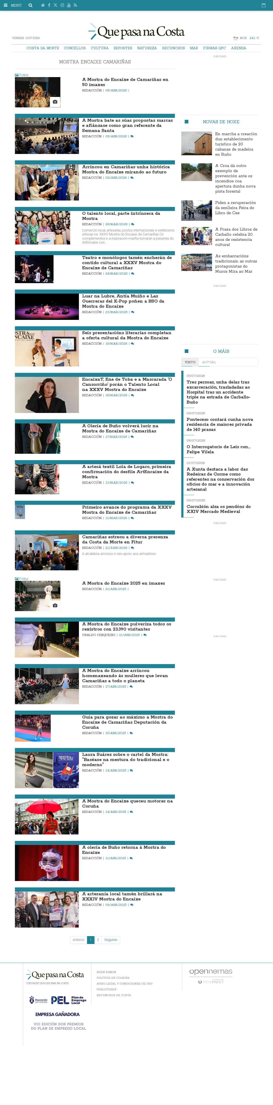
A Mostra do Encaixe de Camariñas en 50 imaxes (125, 82)
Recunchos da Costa (114, 995)
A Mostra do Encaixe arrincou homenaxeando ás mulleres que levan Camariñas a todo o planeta (125, 676)
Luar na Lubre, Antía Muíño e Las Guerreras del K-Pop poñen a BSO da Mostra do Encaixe (123, 301)
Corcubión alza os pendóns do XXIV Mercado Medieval (219, 506)
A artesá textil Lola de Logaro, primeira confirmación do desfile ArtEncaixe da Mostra (126, 472)
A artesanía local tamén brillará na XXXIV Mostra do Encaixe (122, 896)
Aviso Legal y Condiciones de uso (124, 983)
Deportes (123, 48)
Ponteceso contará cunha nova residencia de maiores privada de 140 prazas (220, 423)
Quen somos (106, 972)
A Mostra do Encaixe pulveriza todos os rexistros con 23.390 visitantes (126, 626)
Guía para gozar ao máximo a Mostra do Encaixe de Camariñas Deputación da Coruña (127, 722)
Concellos (75, 48)
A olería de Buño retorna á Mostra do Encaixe (124, 850)
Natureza (147, 48)
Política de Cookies (113, 977)
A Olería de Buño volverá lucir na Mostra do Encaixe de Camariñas (120, 428)
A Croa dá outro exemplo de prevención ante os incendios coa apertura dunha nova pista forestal (235, 178)
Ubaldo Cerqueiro (99, 635)
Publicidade (106, 989)
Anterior (78, 940)
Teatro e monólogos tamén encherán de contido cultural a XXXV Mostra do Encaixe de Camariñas (127, 263)
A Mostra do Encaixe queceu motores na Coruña (127, 803)
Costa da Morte (43, 48)
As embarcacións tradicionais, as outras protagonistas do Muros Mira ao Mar (236, 264)
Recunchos (173, 48)
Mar (194, 48)
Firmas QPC (214, 48)
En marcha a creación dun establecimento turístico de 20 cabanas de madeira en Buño (236, 144)
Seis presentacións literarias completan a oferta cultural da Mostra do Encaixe (126, 335)
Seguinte (110, 940)
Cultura (100, 48)
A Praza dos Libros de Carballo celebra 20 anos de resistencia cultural (236, 237)
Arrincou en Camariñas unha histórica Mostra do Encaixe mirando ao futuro (126, 169)
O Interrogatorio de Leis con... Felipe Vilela (218, 447)
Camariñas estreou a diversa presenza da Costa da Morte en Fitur (125, 539)
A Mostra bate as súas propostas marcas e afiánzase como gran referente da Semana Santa (127, 125)
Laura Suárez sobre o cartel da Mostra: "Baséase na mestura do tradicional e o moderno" (125, 760)
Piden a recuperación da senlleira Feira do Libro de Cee (235, 208)
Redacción (92, 90)
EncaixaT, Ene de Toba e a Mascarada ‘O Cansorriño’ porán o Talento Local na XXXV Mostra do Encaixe (127, 384)
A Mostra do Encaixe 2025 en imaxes (123, 583)
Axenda (238, 48)
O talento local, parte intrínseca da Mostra (121, 216)
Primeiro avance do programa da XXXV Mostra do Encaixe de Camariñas (127, 509)
